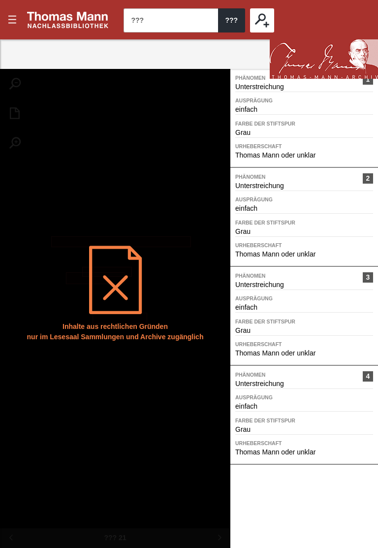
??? (68, 19)
